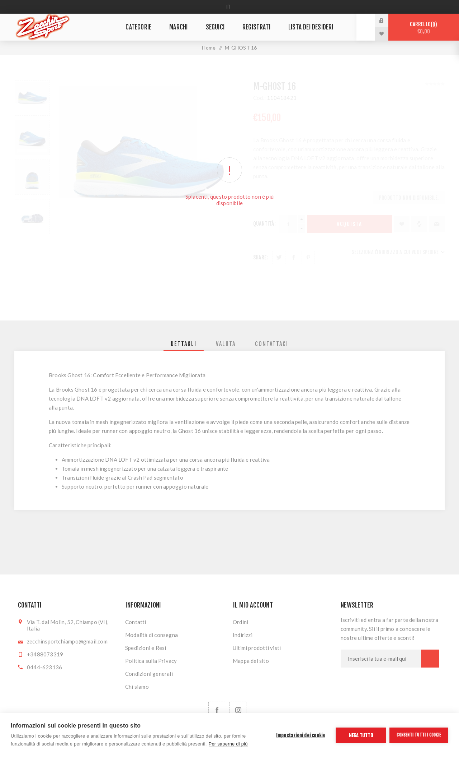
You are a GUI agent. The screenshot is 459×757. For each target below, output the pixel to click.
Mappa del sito (251, 660)
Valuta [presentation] (226, 343)
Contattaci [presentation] (271, 343)
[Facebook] (216, 710)
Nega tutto (361, 735)
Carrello (423, 28)
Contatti (135, 622)
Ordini (240, 622)
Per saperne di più (228, 744)
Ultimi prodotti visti (257, 648)
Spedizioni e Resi (145, 648)
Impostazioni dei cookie (300, 735)
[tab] (184, 344)
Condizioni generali (149, 673)
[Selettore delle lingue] (229, 7)
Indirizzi (242, 635)
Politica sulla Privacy (151, 660)
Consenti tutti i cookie (419, 735)
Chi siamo (137, 686)
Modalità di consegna (151, 635)
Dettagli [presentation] (184, 343)
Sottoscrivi (430, 659)
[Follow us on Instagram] (238, 710)
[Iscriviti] (381, 659)
